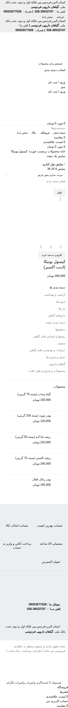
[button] (51, 255)
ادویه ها (60, 301)
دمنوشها (60, 329)
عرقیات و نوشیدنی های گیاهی (47, 350)
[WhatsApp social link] (30, 682)
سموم (61, 343)
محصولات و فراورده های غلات (47, 370)
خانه (62, 151)
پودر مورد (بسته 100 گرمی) (34, 415)
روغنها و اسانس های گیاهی (49, 336)
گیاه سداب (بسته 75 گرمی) (34, 394)
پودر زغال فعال (41, 479)
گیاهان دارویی (57, 364)
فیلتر (59, 192)
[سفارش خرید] (34, 175)
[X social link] (49, 682)
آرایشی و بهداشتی (54, 294)
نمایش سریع (50, 246)
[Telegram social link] (10, 682)
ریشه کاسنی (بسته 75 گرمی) (33, 458)
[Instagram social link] (42, 682)
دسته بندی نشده (55, 322)
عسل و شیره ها (55, 357)
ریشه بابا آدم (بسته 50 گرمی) (33, 436)
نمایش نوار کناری (52, 164)
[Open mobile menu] (63, 87)
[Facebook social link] (56, 682)
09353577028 (38, 604)
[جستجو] (34, 63)
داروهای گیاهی (56, 315)
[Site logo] (51, 45)
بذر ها (62, 308)
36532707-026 (36, 608)
